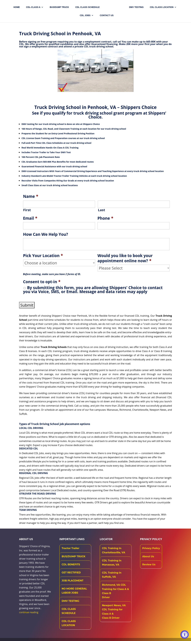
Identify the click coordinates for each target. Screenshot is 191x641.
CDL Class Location (162, 7)
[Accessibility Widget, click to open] (184, 634)
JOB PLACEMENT (72, 580)
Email (30, 218)
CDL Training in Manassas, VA (111, 562)
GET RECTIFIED (71, 572)
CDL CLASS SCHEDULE (87, 7)
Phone (105, 218)
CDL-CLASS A (33, 7)
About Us (148, 556)
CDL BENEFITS (71, 564)
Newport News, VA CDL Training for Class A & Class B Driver (114, 611)
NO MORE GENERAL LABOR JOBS (74, 590)
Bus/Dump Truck (59, 7)
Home (16, 7)
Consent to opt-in (41, 281)
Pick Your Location (43, 255)
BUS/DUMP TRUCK (73, 556)
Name (30, 196)
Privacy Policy (151, 548)
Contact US (107, 15)
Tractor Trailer (70, 548)
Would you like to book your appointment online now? (125, 258)
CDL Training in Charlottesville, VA (113, 550)
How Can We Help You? (45, 234)
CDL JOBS (85, 15)
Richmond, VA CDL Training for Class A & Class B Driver (115, 591)
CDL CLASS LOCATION (69, 623)
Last (101, 210)
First (27, 210)
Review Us (149, 564)
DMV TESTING (136, 7)
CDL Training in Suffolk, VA (111, 574)
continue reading (28, 612)
